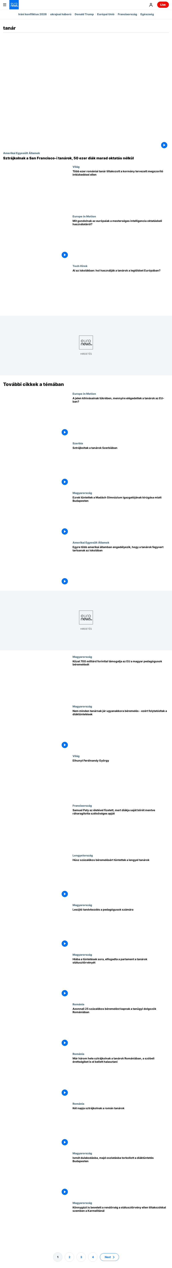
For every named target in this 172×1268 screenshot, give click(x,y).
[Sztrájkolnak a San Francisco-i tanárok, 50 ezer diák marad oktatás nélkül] (86, 158)
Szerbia (78, 443)
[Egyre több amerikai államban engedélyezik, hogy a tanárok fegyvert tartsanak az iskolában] (121, 566)
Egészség (147, 14)
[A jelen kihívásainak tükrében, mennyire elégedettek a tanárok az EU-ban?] (121, 416)
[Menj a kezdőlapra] (14, 4)
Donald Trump (84, 14)
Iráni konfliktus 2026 (32, 14)
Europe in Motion (84, 216)
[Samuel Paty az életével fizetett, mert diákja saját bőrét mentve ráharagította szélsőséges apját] (121, 829)
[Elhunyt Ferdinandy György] (121, 779)
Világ (76, 166)
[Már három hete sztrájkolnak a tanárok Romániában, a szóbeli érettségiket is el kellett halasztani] (121, 1077)
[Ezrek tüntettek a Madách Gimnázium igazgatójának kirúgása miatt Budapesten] (121, 516)
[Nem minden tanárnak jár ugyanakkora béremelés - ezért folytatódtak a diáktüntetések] (121, 729)
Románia (78, 1004)
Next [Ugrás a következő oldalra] (108, 1256)
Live (163, 4)
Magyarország (82, 492)
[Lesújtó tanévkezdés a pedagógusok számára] (121, 928)
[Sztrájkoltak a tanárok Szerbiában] (121, 466)
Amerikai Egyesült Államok (21, 152)
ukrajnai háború (60, 14)
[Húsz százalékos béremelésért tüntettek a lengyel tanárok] (121, 878)
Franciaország (127, 14)
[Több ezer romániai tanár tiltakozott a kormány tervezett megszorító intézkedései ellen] (121, 190)
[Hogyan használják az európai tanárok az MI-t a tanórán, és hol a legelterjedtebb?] (121, 289)
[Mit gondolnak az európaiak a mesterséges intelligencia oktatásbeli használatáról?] (121, 239)
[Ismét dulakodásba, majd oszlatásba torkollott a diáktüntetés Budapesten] (121, 1176)
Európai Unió (105, 14)
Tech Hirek (80, 265)
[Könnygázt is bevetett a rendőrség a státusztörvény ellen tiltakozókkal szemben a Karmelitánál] (121, 1226)
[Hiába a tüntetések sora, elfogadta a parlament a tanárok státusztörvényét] (121, 978)
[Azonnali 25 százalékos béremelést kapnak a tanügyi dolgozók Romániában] (121, 1027)
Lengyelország (83, 855)
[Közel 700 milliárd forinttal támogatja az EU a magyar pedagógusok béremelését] (121, 680)
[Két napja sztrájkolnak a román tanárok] (121, 1126)
